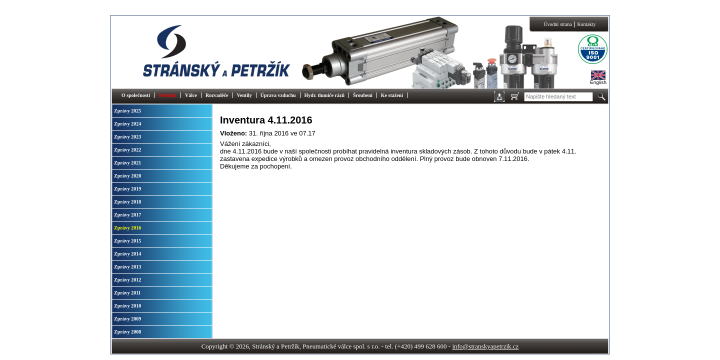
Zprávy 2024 (127, 123)
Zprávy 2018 (127, 201)
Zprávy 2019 (127, 189)
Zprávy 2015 (127, 241)
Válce (191, 95)
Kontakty (586, 24)
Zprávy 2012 (127, 279)
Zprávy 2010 (127, 305)
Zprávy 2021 (127, 163)
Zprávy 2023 (127, 137)
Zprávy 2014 (127, 253)
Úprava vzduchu (278, 95)
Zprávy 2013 (127, 267)
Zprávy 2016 (127, 227)
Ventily (244, 95)
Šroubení (362, 95)
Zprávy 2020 (127, 175)
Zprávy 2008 (127, 331)
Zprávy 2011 (127, 293)
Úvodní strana (558, 24)
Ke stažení (392, 95)
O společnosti (136, 95)
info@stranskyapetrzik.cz (485, 346)
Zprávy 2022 (127, 149)
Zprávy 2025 (127, 111)
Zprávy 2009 (127, 319)
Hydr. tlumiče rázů (324, 95)
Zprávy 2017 (127, 215)
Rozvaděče (217, 95)
